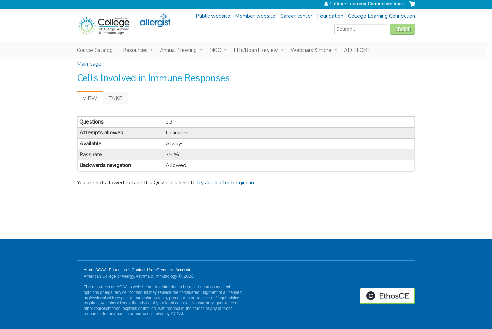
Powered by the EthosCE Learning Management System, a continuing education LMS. (387, 296)
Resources (135, 50)
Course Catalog (95, 50)
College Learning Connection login (366, 4)
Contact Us (142, 270)
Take (115, 98)
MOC (215, 50)
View (93, 99)
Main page (89, 64)
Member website (255, 16)
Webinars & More (311, 50)
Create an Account (173, 270)
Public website (213, 16)
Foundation (330, 16)
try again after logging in (225, 182)
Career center (296, 16)
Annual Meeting (178, 50)
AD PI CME (357, 50)
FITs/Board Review (256, 50)
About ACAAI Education (105, 270)
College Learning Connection (381, 16)
